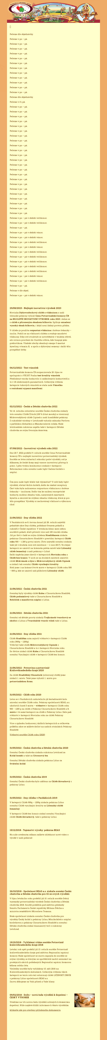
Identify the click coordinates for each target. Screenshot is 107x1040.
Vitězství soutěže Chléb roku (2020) (27, 734)
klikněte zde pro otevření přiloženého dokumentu (35, 1010)
